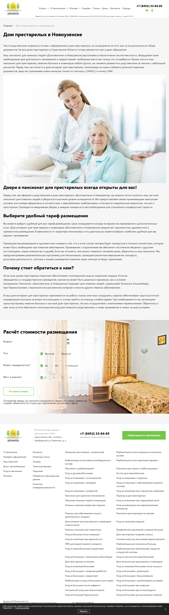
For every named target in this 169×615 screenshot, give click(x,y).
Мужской (66, 353)
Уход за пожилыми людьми (130, 521)
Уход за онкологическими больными (135, 557)
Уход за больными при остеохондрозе (136, 590)
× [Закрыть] (165, 609)
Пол (5, 353)
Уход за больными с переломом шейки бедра (88, 557)
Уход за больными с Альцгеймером (134, 576)
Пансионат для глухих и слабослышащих (137, 468)
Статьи (96, 8)
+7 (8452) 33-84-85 (149, 6)
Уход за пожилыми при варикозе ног (84, 539)
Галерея (86, 8)
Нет (56, 365)
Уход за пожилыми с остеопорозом (83, 478)
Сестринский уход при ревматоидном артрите (140, 539)
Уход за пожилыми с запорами (80, 482)
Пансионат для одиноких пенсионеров (85, 495)
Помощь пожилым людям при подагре (85, 505)
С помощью (72, 365)
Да (46, 365)
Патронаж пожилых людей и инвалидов (85, 500)
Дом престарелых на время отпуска (134, 534)
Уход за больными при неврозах (132, 585)
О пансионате (58, 8)
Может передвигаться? (16, 365)
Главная (7, 25)
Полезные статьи (41, 457)
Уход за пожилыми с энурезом (131, 478)
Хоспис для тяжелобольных (130, 473)
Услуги (43, 8)
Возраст (8, 341)
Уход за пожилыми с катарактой (81, 491)
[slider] (68, 343)
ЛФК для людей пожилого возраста (83, 544)
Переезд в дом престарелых (130, 495)
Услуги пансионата (12, 471)
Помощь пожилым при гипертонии (83, 529)
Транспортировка (42, 466)
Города (126, 8)
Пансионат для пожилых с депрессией (84, 452)
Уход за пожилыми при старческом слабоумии (140, 491)
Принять (84, 611)
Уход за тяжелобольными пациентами (84, 548)
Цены (105, 8)
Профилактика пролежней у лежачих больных (139, 529)
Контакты (115, 8)
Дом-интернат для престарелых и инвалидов (139, 561)
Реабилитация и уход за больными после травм (89, 580)
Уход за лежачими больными (79, 566)
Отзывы (74, 8)
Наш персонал (10, 461)
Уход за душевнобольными (79, 473)
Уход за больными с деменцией (132, 571)
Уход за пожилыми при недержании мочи (137, 500)
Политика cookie (22, 608)
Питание (7, 476)
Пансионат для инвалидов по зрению (135, 513)
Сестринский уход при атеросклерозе (85, 590)
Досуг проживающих (14, 466)
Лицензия (38, 471)
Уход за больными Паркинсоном (81, 595)
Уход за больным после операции (82, 534)
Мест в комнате (12, 377)
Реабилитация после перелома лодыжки (137, 460)
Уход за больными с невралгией (81, 576)
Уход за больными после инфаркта (82, 585)
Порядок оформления (14, 457)
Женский (49, 353)
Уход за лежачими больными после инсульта (139, 566)
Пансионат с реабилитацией (79, 468)
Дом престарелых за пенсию (79, 561)
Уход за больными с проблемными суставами (139, 580)
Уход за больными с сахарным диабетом (85, 571)
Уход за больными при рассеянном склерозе (139, 595)
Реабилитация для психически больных (136, 544)
